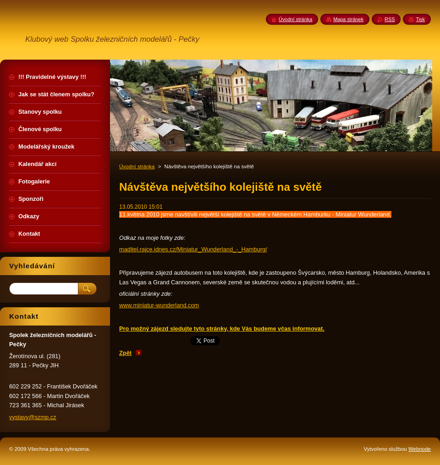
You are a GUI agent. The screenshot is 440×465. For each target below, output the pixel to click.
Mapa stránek (348, 19)
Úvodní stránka (136, 166)
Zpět (125, 352)
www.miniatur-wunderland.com (159, 305)
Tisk (420, 19)
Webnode (419, 449)
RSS (390, 19)
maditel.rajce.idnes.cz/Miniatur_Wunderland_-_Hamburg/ (193, 249)
